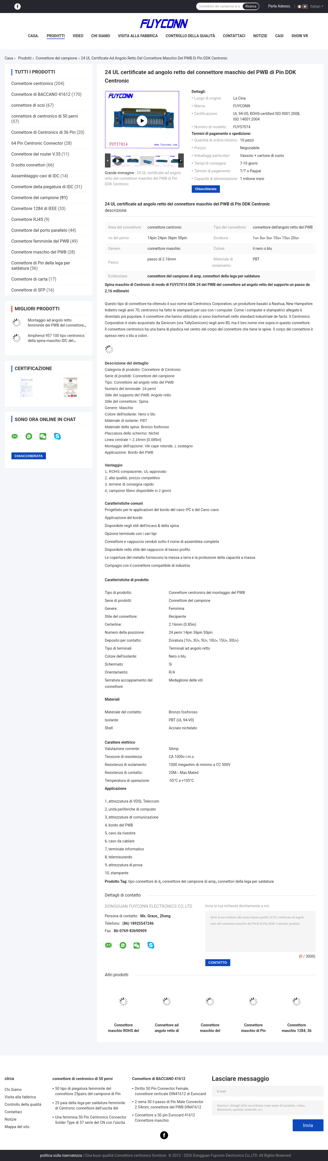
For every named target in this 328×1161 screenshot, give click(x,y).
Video (78, 36)
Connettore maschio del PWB (39, 252)
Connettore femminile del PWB (40, 241)
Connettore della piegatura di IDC (42, 186)
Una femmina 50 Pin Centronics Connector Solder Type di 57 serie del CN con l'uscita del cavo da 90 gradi (90, 1120)
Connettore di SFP (28, 290)
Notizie (260, 36)
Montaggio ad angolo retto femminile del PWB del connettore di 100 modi (56, 325)
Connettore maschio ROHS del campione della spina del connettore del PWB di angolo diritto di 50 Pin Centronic (123, 1028)
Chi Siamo (100, 36)
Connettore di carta (29, 279)
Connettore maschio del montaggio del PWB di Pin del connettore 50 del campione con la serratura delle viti (210, 1028)
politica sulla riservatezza (61, 1155)
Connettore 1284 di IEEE (34, 208)
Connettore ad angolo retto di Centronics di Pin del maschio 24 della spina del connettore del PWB (166, 1028)
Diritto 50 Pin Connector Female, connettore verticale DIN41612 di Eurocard (170, 1091)
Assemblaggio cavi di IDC (35, 175)
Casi (279, 36)
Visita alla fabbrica (137, 36)
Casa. (33, 36)
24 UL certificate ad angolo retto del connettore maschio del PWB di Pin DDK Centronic (143, 178)
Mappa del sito (17, 1127)
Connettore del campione (56, 58)
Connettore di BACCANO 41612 (41, 94)
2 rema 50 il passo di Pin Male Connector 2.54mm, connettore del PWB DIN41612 (169, 1104)
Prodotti (56, 36)
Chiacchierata (205, 189)
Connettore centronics (32, 83)
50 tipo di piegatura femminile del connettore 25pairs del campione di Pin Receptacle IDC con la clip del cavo (88, 1092)
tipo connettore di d (144, 881)
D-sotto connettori (28, 165)
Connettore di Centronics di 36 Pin (43, 132)
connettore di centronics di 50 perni (44, 116)
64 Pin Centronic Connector (37, 143)
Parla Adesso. (279, 6)
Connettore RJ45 (27, 219)
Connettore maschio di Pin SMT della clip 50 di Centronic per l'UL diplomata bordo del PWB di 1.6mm (253, 1028)
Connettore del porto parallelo (39, 230)
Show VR (299, 36)
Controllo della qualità (190, 36)
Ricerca (250, 6)
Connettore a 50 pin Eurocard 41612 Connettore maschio (165, 1118)
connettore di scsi (28, 105)
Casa (9, 58)
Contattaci (234, 36)
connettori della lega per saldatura (246, 881)
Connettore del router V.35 (36, 154)
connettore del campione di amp (189, 881)
